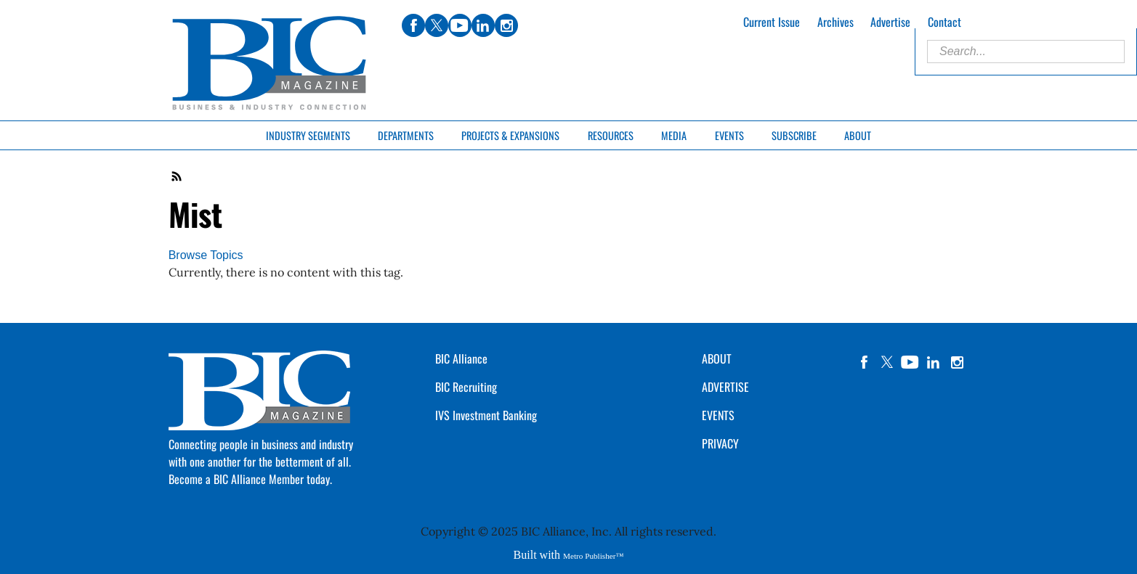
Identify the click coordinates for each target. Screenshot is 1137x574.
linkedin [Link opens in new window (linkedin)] (483, 25)
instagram (956, 362)
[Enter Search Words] (1026, 51)
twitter (887, 362)
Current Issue (771, 22)
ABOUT (717, 358)
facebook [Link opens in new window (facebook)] (413, 25)
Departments (406, 135)
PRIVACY (720, 443)
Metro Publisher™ (593, 556)
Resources (611, 135)
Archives (835, 22)
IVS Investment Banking (486, 415)
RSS (177, 176)
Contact (944, 22)
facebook (863, 362)
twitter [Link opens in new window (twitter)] (436, 25)
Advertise (890, 22)
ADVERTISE (725, 386)
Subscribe (794, 135)
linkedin (933, 362)
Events (729, 135)
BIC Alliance (461, 358)
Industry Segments (308, 135)
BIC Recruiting (466, 386)
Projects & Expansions (510, 135)
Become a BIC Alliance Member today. (250, 479)
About (857, 135)
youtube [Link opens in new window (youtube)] (460, 25)
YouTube (910, 362)
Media (674, 135)
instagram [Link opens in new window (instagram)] (506, 25)
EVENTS (718, 415)
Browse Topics (206, 255)
